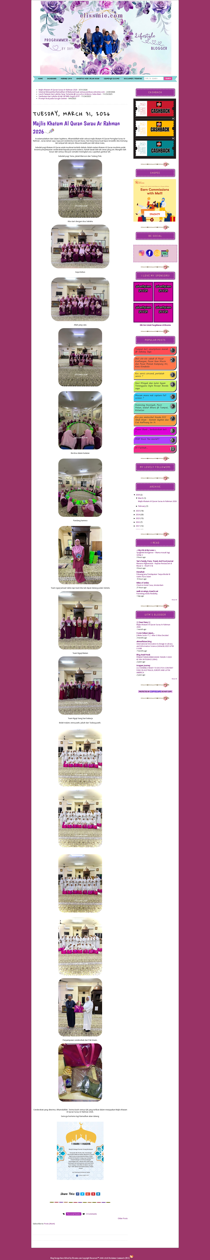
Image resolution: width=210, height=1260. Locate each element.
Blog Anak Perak (143, 655)
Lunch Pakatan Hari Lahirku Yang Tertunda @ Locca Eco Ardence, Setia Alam (70, 94)
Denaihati (140, 572)
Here (62, 1258)
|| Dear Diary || (143, 622)
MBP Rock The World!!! (147, 439)
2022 (138, 522)
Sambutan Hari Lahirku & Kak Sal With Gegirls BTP (59, 96)
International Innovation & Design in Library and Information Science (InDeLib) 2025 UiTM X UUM (155, 646)
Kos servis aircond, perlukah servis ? (149, 375)
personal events (73, 1214)
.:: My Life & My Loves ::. (146, 550)
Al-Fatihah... (141, 448)
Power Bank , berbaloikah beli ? (151, 431)
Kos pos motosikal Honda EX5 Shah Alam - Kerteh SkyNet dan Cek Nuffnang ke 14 (152, 420)
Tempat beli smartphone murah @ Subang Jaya (151, 350)
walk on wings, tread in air (147, 591)
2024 (138, 514)
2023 (138, 518)
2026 (138, 495)
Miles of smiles (142, 583)
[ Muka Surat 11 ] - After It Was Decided (152, 635)
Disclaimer (112, 1258)
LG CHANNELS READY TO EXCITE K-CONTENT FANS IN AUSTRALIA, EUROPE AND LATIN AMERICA (154, 670)
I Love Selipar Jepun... (145, 633)
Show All (174, 600)
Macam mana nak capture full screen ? (150, 396)
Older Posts (123, 1218)
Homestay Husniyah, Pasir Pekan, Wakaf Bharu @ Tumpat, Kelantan (151, 408)
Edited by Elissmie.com (73, 1258)
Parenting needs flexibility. (147, 594)
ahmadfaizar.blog (144, 641)
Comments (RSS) (123, 1258)
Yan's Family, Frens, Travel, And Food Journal (154, 561)
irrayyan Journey (143, 665)
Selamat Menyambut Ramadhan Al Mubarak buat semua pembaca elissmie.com (72, 92)
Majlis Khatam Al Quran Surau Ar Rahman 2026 (58, 90)
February (142, 506)
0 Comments (91, 1214)
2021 (138, 526)
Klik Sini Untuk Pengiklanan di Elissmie (155, 325)
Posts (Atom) (49, 1224)
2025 (138, 511)
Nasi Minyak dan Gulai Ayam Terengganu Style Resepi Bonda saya (151, 386)
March (140, 498)
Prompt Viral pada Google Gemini (53, 98)
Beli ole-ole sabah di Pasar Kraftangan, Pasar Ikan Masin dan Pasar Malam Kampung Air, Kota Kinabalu (151, 363)
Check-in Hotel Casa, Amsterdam (149, 585)
